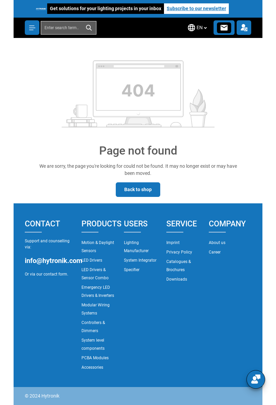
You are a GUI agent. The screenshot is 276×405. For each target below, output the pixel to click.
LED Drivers (91, 260)
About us (217, 242)
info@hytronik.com (50, 261)
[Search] (89, 28)
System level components (93, 344)
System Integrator (140, 260)
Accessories (92, 367)
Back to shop (138, 189)
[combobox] (61, 28)
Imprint (173, 242)
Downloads (176, 279)
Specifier (132, 269)
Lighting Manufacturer (136, 246)
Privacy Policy (179, 252)
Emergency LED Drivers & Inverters (97, 291)
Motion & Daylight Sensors (97, 246)
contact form (55, 274)
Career (215, 252)
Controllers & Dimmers (93, 326)
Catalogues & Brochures (178, 265)
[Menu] (32, 27)
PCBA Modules (95, 358)
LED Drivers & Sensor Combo (95, 273)
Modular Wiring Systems (95, 309)
